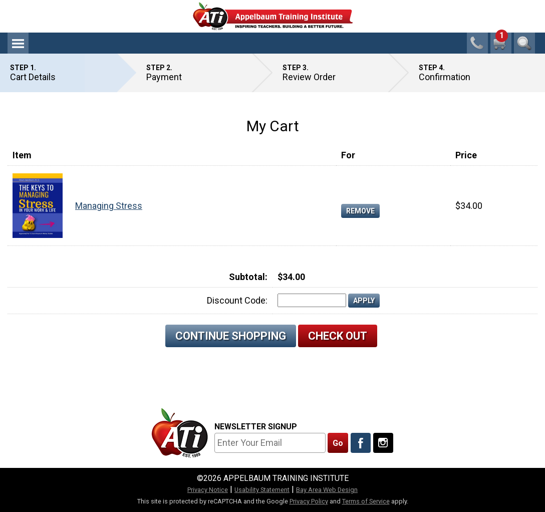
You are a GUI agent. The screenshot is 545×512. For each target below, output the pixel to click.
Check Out (337, 336)
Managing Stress (108, 205)
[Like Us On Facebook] (361, 443)
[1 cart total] (500, 43)
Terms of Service (366, 501)
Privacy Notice (207, 489)
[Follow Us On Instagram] (383, 443)
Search (524, 43)
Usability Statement (262, 489)
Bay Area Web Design (327, 489)
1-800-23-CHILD (477, 43)
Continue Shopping (230, 336)
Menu (18, 43)
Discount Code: (237, 300)
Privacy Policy (309, 501)
